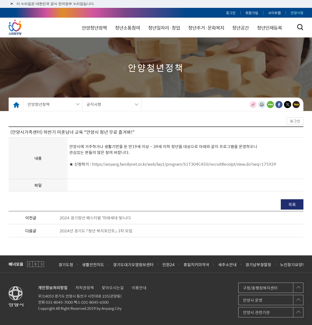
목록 (292, 204)
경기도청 (65, 264)
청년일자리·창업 (170, 27)
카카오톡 (296, 104)
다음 (41, 264)
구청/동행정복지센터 (260, 288)
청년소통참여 (132, 27)
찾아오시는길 (113, 287)
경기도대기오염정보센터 (133, 264)
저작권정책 (84, 287)
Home (16, 104)
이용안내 (139, 287)
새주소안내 (227, 264)
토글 (300, 27)
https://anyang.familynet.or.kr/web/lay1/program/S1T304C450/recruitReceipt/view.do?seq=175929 (183, 164)
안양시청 (297, 12)
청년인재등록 (276, 27)
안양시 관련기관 (256, 312)
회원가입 (251, 12)
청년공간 (247, 27)
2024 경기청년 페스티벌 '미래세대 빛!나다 (95, 218)
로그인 (231, 12)
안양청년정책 (99, 27)
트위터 (287, 104)
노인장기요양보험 (295, 264)
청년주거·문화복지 (212, 27)
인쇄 (261, 104)
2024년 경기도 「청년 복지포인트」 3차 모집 (96, 231)
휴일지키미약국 (196, 264)
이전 (30, 264)
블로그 (270, 104)
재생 (35, 264)
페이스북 (279, 104)
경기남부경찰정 (258, 264)
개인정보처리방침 (53, 287)
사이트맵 (274, 12)
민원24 (168, 264)
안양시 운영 (252, 300)
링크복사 (253, 104)
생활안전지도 (93, 264)
